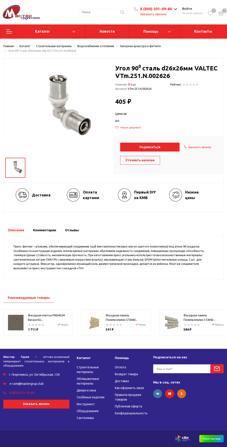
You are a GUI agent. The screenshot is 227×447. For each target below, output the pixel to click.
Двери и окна (86, 390)
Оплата (120, 367)
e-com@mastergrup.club (27, 383)
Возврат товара (126, 374)
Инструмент (86, 404)
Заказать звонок (153, 14)
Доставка (122, 381)
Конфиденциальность (131, 413)
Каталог (42, 31)
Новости (107, 31)
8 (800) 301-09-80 (156, 9)
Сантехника (85, 418)
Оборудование (88, 411)
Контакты (203, 31)
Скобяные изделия (90, 397)
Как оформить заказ (129, 388)
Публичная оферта (128, 406)
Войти (187, 8)
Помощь (150, 31)
